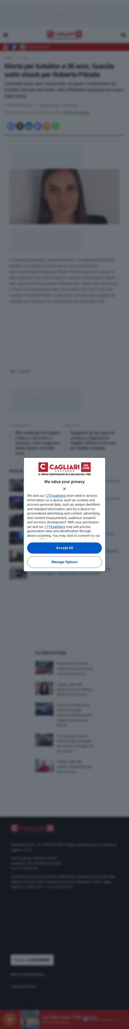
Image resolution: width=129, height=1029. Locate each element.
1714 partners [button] (55, 496)
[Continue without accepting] (64, 489)
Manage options (65, 562)
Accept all (64, 548)
